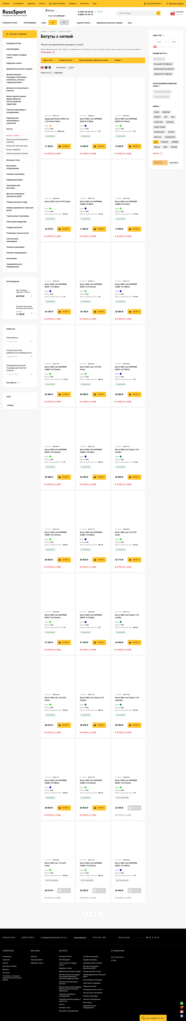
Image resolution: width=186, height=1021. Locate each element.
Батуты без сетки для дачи (17, 146)
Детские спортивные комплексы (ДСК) (90, 967)
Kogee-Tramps (159, 127)
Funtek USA (158, 122)
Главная (5, 3)
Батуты (61, 1004)
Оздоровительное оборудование (89, 1007)
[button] (153, 1018)
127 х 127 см (159, 59)
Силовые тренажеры (90, 956)
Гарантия (31, 3)
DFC (165, 117)
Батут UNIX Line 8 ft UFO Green (58, 201)
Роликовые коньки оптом (92, 989)
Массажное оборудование (68, 1011)
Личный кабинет (37, 960)
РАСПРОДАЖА (64, 960)
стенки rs (10, 405)
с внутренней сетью (162, 92)
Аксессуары (87, 1002)
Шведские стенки (65, 968)
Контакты (84, 3)
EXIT (173, 117)
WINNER (175, 142)
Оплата (42, 3)
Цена (70, 67)
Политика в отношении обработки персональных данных (12, 978)
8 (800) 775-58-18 (85, 14)
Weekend (164, 142)
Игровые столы (64, 1008)
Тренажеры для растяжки (92, 963)
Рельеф (174, 147)
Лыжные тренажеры (90, 996)
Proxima (171, 132)
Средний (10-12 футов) (163, 74)
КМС (165, 147)
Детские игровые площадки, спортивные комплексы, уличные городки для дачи (69, 976)
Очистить (173, 163)
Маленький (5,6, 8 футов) (164, 69)
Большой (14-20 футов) (163, 64)
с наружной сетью (161, 97)
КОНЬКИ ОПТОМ (65, 956)
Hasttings (169, 122)
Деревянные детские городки (70, 971)
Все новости (12, 382)
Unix (155, 142)
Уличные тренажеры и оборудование (67, 995)
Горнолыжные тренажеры (92, 980)
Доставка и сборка (57, 3)
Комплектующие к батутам (17, 153)
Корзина (34, 956)
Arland (156, 112)
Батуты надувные (13, 149)
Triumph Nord (170, 137)
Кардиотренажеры (90, 960)
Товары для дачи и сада (92, 971)
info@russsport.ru (80, 937)
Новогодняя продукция (91, 983)
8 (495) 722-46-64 (85, 12)
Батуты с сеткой (12, 136)
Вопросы (73, 3)
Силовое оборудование (91, 999)
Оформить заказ (37, 963)
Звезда (157, 147)
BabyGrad (166, 112)
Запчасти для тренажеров (92, 993)
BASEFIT (157, 117)
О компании (18, 3)
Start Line (157, 137)
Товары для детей (89, 986)
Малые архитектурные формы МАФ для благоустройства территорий (70, 989)
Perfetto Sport (159, 132)
